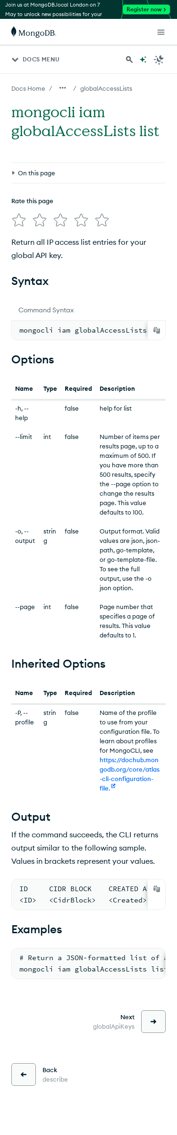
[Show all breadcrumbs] (62, 88)
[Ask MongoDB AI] (143, 59)
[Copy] (156, 330)
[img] (18, 220)
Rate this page (32, 201)
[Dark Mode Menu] (159, 59)
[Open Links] (161, 32)
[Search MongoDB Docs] (129, 59)
